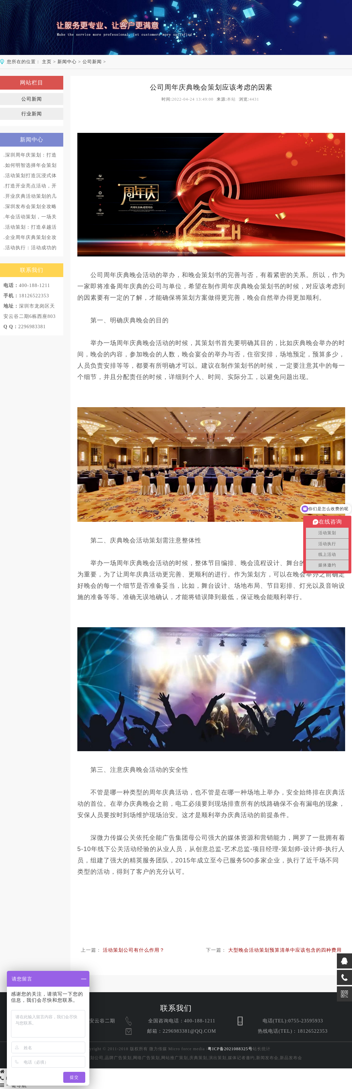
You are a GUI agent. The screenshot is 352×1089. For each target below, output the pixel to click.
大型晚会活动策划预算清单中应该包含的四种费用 (285, 950)
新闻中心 (67, 61)
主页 (47, 61)
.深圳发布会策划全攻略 (30, 206)
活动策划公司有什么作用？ (134, 950)
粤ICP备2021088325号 (230, 1048)
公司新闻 (92, 61)
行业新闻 (31, 113)
